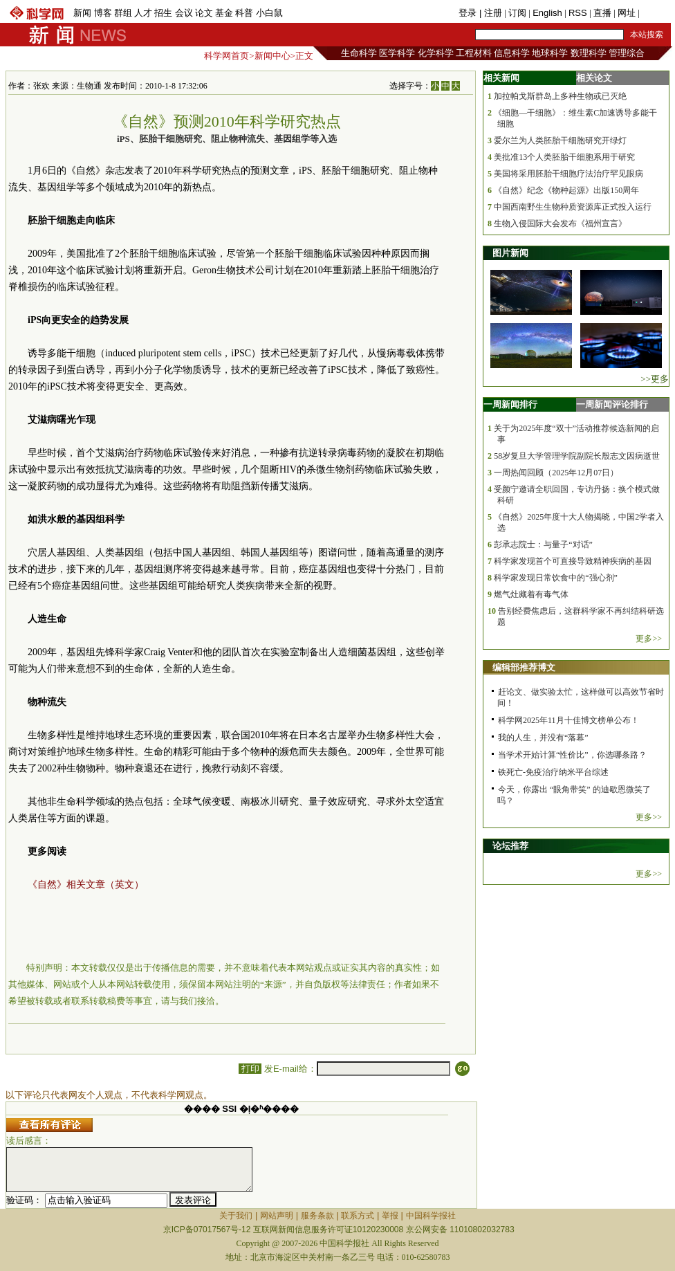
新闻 (82, 13)
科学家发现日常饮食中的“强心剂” (556, 578)
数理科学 (589, 53)
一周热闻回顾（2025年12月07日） (556, 472)
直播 (602, 13)
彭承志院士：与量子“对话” (543, 544)
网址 (627, 13)
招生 (163, 13)
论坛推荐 (510, 846)
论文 (204, 13)
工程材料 (474, 53)
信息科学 (512, 53)
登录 (469, 13)
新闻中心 (272, 56)
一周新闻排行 (510, 404)
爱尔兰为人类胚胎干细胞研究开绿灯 (560, 140)
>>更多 (654, 379)
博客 (103, 13)
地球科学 (550, 53)
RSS (577, 13)
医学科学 (397, 53)
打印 (250, 1068)
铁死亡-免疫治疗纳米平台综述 (553, 772)
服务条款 (317, 1215)
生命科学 (359, 53)
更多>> (649, 638)
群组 (123, 13)
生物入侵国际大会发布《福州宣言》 (560, 223)
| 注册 (490, 13)
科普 (244, 13)
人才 (143, 13)
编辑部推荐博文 (523, 667)
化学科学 (436, 53)
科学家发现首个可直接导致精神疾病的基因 (572, 561)
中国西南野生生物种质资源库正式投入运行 (572, 207)
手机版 (655, 13)
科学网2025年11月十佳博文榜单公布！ (568, 720)
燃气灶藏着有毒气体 (531, 594)
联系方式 (357, 1215)
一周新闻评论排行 (612, 404)
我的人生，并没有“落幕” (543, 737)
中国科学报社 (431, 1215)
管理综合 (627, 53)
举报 (390, 1215)
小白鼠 (269, 13)
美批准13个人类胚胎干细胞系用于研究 (564, 157)
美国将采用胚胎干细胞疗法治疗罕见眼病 (568, 174)
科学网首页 (226, 56)
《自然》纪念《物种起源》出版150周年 (566, 190)
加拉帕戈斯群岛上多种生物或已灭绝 (560, 96)
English (547, 13)
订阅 (517, 13)
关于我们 (235, 1215)
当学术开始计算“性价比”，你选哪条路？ (572, 755)
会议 (184, 13)
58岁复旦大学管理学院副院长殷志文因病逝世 (577, 456)
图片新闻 (510, 253)
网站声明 (276, 1215)
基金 (224, 13)
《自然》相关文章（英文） (86, 884)
